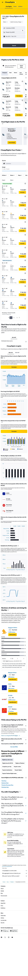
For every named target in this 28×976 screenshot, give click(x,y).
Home (4, 882)
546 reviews (11, 688)
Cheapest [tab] (4, 72)
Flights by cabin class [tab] (7, 759)
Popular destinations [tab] (7, 770)
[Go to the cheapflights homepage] (10, 2)
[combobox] (6, 21)
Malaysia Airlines (12, 672)
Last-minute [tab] (21, 73)
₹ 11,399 (5, 16)
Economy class (5, 787)
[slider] (26, 171)
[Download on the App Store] (14, 931)
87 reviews (11, 711)
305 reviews (11, 677)
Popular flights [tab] (18, 770)
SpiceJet (10, 706)
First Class (4, 780)
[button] (2, 2)
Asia (8, 882)
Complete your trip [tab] (6, 766)
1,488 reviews (11, 632)
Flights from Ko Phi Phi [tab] (7, 763)
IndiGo (9, 684)
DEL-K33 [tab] (11, 352)
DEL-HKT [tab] (14, 337)
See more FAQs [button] (14, 746)
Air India (10, 695)
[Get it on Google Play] (5, 931)
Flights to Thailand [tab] (19, 763)
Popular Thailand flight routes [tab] (9, 773)
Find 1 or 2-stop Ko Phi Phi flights (10, 735)
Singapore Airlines (12, 627)
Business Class (5, 783)
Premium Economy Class (7, 785)
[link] (11, 142)
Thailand (12, 882)
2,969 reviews (11, 699)
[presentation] (5, 18)
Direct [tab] (15, 72)
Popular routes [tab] (17, 766)
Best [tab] (10, 72)
